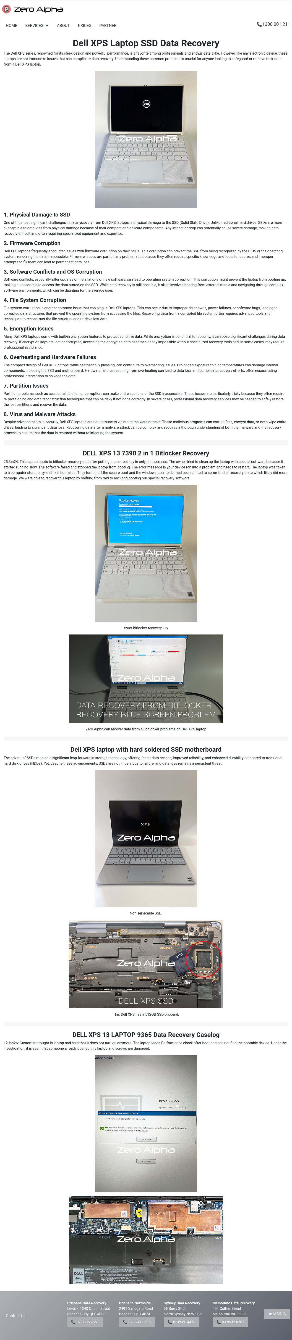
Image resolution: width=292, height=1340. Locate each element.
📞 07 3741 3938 (137, 1322)
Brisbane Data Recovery (86, 1303)
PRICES (84, 25)
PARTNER (107, 25)
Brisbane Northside (135, 1303)
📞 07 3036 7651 (85, 1322)
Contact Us (16, 1316)
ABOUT (63, 25)
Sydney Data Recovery (182, 1303)
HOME (11, 25)
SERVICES (34, 25)
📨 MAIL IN (277, 1314)
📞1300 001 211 (273, 24)
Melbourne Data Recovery (234, 1303)
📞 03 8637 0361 (230, 1322)
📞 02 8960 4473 (182, 1322)
